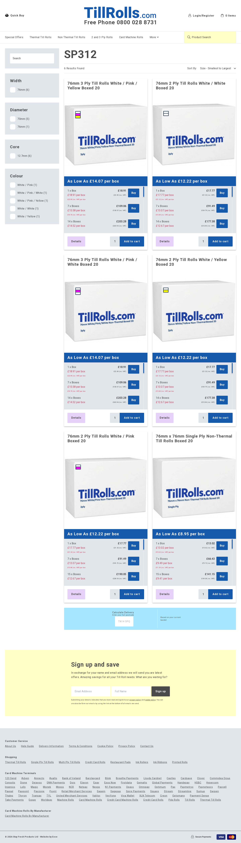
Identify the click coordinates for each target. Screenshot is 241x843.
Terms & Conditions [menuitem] (80, 746)
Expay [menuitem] (32, 800)
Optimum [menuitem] (160, 787)
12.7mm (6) (20, 156)
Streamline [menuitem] (184, 791)
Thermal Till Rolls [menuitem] (40, 37)
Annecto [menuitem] (39, 778)
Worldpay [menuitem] (46, 800)
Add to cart (132, 241)
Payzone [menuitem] (39, 791)
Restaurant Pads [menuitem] (120, 762)
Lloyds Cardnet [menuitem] (153, 778)
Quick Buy (14, 15)
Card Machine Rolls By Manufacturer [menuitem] (27, 816)
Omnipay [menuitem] (144, 787)
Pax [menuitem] (173, 787)
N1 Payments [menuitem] (113, 787)
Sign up (160, 691)
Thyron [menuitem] (22, 795)
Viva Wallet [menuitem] (127, 795)
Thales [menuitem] (9, 795)
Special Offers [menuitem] (14, 37)
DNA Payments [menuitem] (56, 782)
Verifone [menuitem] (110, 795)
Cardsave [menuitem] (186, 778)
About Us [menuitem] (10, 746)
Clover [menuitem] (201, 778)
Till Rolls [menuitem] (190, 800)
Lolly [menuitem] (23, 787)
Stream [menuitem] (168, 791)
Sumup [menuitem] (200, 791)
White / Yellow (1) (25, 216)
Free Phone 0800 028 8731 (120, 22)
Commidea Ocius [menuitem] (220, 778)
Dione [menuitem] (23, 782)
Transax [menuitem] (37, 795)
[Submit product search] (188, 37)
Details (76, 241)
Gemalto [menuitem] (142, 782)
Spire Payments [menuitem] (135, 791)
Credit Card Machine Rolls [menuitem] (122, 800)
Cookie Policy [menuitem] (105, 746)
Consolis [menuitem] (10, 782)
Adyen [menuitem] (25, 778)
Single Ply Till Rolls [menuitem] (42, 762)
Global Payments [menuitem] (162, 782)
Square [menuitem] (154, 791)
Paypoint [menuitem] (23, 791)
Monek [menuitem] (47, 787)
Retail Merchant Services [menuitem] (77, 791)
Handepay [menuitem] (184, 782)
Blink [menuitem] (108, 778)
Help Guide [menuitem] (27, 746)
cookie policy (150, 700)
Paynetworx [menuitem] (205, 787)
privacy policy (135, 700)
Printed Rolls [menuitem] (180, 762)
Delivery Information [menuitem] (51, 746)
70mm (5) (19, 119)
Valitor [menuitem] (96, 795)
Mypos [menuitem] (60, 787)
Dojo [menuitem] (72, 782)
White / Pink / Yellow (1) (29, 200)
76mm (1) (19, 127)
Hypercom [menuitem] (212, 782)
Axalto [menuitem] (53, 778)
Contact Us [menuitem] (146, 746)
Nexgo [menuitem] (96, 787)
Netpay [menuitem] (83, 787)
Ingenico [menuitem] (10, 787)
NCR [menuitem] (71, 787)
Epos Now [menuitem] (110, 782)
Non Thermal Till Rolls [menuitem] (71, 37)
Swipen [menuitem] (214, 791)
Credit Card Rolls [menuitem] (95, 762)
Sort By (191, 68)
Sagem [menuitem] (101, 791)
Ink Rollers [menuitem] (142, 762)
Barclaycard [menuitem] (93, 778)
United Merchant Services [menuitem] (71, 795)
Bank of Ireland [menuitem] (71, 778)
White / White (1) (24, 208)
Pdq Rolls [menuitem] (174, 800)
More (153, 37)
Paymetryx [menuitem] (186, 787)
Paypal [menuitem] (9, 791)
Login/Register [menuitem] (201, 15)
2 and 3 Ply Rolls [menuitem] (102, 37)
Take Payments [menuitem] (14, 800)
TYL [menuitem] (49, 795)
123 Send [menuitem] (10, 778)
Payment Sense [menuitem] (199, 795)
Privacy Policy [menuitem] (126, 746)
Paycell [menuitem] (222, 787)
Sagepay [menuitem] (115, 791)
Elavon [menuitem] (84, 782)
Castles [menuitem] (171, 778)
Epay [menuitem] (96, 782)
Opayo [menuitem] (130, 787)
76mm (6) (19, 90)
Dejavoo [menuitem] (37, 782)
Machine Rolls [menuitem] (65, 800)
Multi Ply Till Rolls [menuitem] (69, 762)
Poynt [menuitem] (53, 791)
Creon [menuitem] (163, 795)
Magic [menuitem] (34, 787)
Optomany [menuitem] (178, 795)
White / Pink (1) (23, 185)
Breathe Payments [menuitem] (127, 778)
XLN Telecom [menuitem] (147, 795)
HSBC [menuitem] (198, 782)
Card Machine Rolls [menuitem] (131, 37)
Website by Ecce (49, 837)
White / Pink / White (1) (28, 193)
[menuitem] (228, 15)
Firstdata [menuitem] (126, 782)
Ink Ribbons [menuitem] (160, 762)
